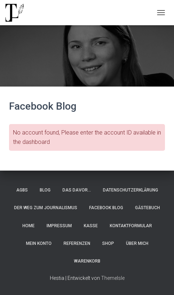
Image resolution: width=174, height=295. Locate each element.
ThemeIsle (113, 278)
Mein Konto (39, 243)
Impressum (59, 225)
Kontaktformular (131, 225)
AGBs (22, 190)
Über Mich (137, 243)
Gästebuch (147, 207)
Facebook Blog (106, 207)
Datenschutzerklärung (130, 190)
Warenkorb (87, 261)
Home (28, 225)
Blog (45, 190)
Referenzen (77, 243)
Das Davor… (76, 190)
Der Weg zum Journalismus (45, 207)
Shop (108, 243)
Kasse (91, 225)
